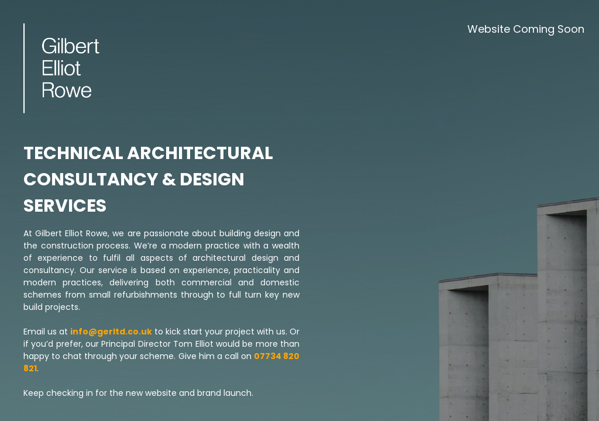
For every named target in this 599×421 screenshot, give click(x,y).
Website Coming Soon (525, 29)
